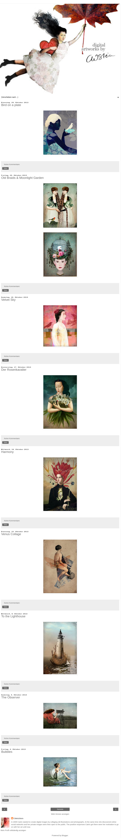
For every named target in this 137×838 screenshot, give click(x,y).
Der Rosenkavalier (13, 369)
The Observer (10, 697)
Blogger (65, 835)
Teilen (5, 168)
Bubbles (6, 751)
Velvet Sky (8, 299)
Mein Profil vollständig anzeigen (13, 830)
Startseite (60, 809)
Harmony (7, 452)
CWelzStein (18, 818)
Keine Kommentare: (12, 164)
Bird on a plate (11, 105)
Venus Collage (11, 534)
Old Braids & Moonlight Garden (22, 177)
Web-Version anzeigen (60, 814)
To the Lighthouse (13, 616)
